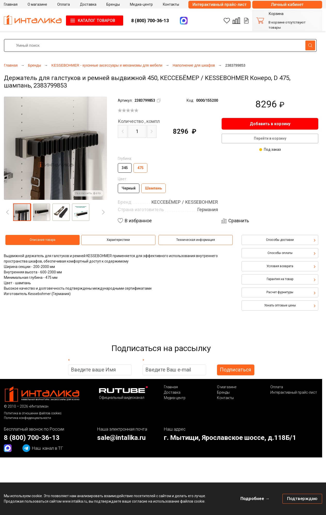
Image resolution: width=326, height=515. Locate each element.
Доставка (172, 392)
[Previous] (7, 212)
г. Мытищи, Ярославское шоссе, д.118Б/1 (230, 437)
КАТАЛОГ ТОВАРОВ (96, 20)
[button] (22, 212)
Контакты (225, 398)
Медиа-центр (175, 398)
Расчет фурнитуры (279, 292)
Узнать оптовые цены (280, 305)
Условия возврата (279, 266)
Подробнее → (255, 498)
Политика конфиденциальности (27, 418)
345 (125, 168)
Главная (171, 387)
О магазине (226, 387)
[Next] (103, 212)
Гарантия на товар (280, 279)
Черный (129, 188)
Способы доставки (280, 240)
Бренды (223, 392)
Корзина (276, 14)
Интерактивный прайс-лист (220, 4)
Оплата (276, 387)
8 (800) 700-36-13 (150, 20)
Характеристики (118, 240)
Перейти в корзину (270, 138)
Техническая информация (195, 240)
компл (139, 121)
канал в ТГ (42, 448)
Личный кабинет (287, 4)
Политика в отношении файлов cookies (33, 413)
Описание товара (42, 240)
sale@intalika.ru (121, 437)
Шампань (153, 188)
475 (140, 168)
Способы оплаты (280, 253)
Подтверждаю (302, 498)
